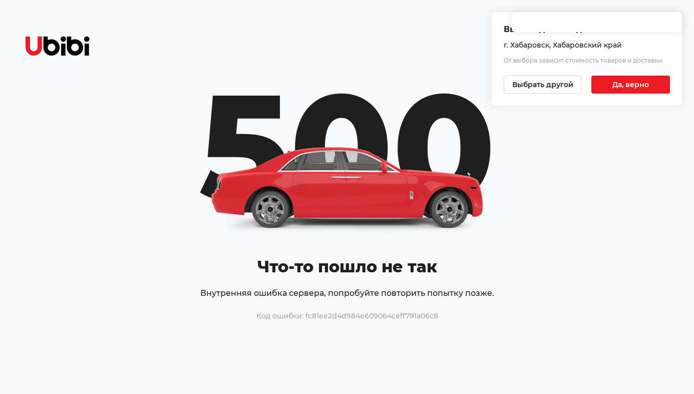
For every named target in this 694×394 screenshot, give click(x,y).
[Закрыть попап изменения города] (670, 25)
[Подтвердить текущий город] (630, 85)
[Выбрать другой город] (542, 85)
